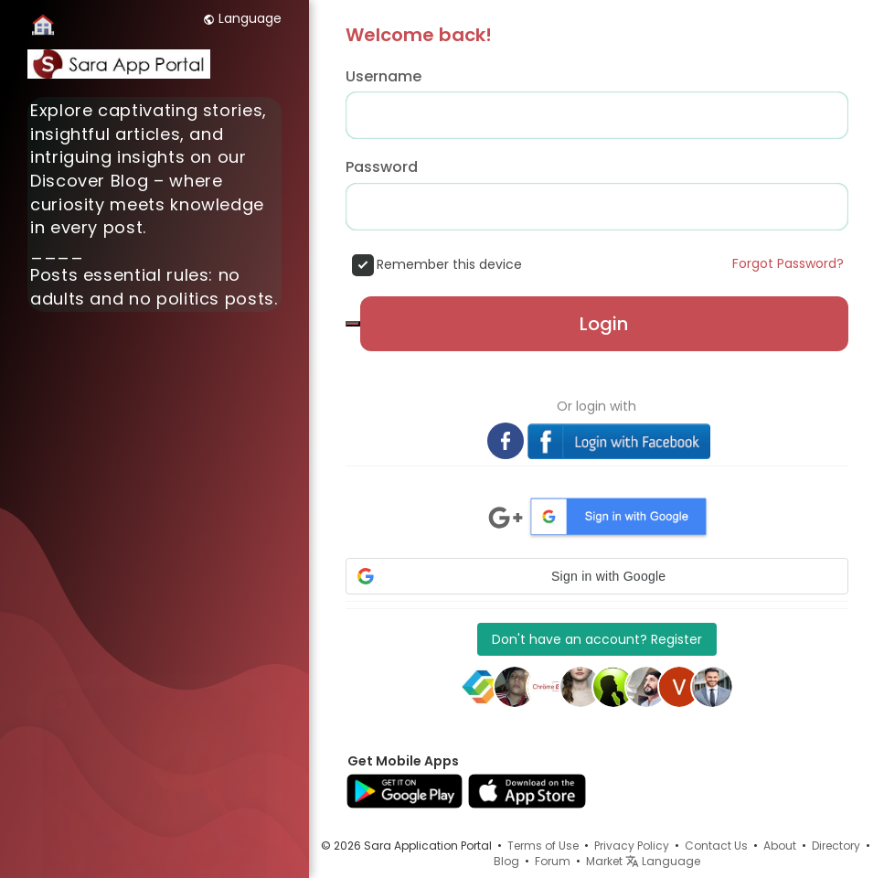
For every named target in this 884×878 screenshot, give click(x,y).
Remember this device (449, 264)
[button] (597, 576)
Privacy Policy (631, 845)
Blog (506, 861)
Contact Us (716, 845)
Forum (552, 861)
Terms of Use (543, 845)
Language (242, 18)
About (779, 845)
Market (604, 861)
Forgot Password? (788, 263)
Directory (836, 845)
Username (383, 77)
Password (382, 167)
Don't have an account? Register (597, 639)
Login (604, 324)
